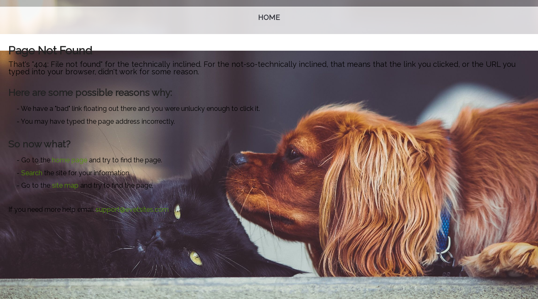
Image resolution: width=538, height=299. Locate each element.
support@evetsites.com (132, 209)
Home (269, 17)
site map (65, 185)
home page (69, 160)
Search (31, 173)
